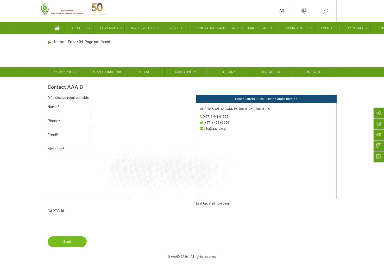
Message (56, 149)
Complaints (313, 72)
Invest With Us (143, 28)
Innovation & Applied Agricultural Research (234, 28)
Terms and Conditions (104, 72)
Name (53, 107)
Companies (109, 28)
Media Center (296, 28)
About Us (78, 28)
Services (176, 28)
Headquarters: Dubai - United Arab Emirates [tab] (266, 99)
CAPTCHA (56, 211)
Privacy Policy (64, 72)
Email (53, 135)
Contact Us (270, 72)
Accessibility (185, 72)
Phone (54, 121)
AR (281, 11)
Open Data (355, 28)
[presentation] (87, 226)
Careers (143, 72)
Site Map (228, 72)
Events (327, 28)
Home (59, 42)
